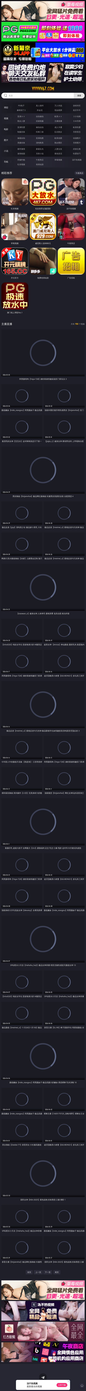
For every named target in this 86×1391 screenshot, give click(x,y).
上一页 (38, 1272)
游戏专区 (77, 105)
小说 (6, 150)
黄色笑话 (58, 153)
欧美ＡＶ (58, 116)
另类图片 (77, 142)
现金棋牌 (58, 110)
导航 (6, 161)
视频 (6, 118)
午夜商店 (40, 159)
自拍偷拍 (40, 116)
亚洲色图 (40, 138)
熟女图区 (58, 142)
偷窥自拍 (21, 138)
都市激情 (21, 149)
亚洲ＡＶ (21, 116)
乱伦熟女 (58, 132)
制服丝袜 (21, 132)
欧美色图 (58, 138)
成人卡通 (58, 127)
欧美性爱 (77, 127)
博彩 (6, 107)
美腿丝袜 (21, 142)
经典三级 (40, 132)
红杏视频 (21, 164)
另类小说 (40, 153)
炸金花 (40, 110)
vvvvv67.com (43, 88)
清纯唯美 (40, 142)
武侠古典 (77, 149)
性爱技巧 (77, 153)
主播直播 (58, 121)
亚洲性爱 (21, 127)
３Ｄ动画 (77, 116)
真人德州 (40, 105)
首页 (29, 1272)
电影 (6, 129)
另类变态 (77, 132)
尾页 (57, 1272)
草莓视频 (58, 159)
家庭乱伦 (40, 149)
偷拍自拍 (40, 127)
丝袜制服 (40, 121)
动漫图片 (77, 138)
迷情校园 (21, 153)
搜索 (79, 95)
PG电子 (21, 105)
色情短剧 (40, 164)
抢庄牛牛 (77, 110)
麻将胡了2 (21, 110)
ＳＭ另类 (77, 121)
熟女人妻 (21, 121)
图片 (6, 140)
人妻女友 (58, 149)
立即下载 (62, 1385)
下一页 (48, 1272)
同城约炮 (21, 159)
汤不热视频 (77, 159)
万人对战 (58, 105)
